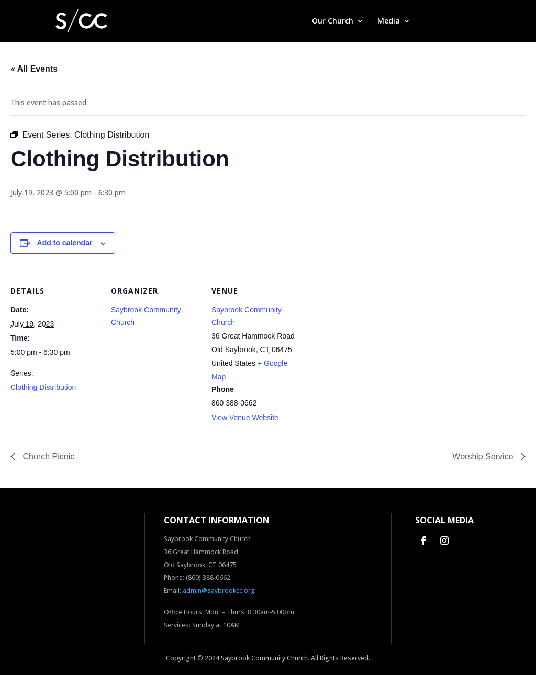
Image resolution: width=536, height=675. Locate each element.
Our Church (332, 21)
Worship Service (484, 456)
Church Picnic (47, 456)
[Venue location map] (367, 342)
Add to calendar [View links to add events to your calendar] (65, 243)
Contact (468, 21)
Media (388, 21)
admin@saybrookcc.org (219, 590)
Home (287, 21)
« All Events (34, 68)
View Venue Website (244, 417)
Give (431, 21)
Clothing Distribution (43, 387)
